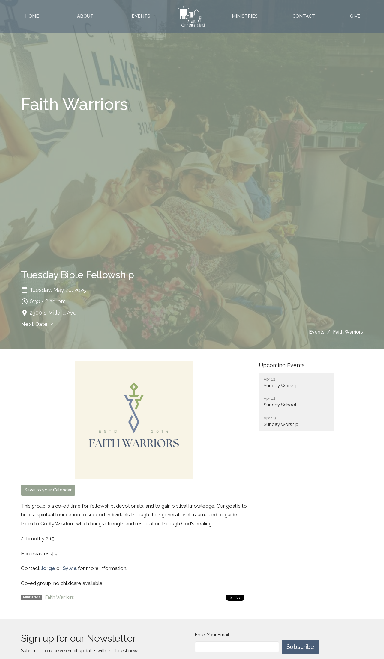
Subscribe (300, 646)
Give (355, 16)
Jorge (48, 568)
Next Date (38, 323)
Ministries (245, 16)
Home (32, 16)
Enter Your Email (212, 634)
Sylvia (70, 568)
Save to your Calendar (48, 490)
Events (141, 16)
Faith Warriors (59, 597)
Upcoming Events (282, 365)
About (85, 16)
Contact (303, 16)
